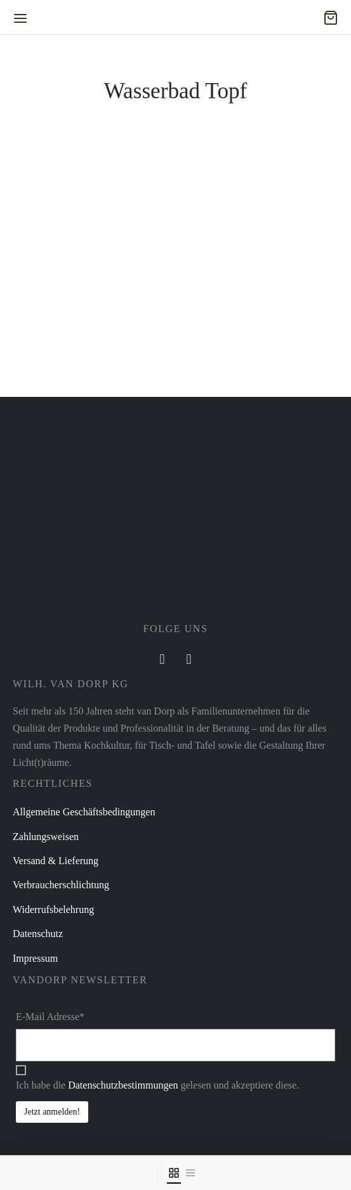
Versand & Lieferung (55, 860)
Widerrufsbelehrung (53, 909)
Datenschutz (38, 933)
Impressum (35, 958)
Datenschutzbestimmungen (123, 1085)
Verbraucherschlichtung (61, 884)
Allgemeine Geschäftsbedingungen (84, 811)
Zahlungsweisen (46, 836)
